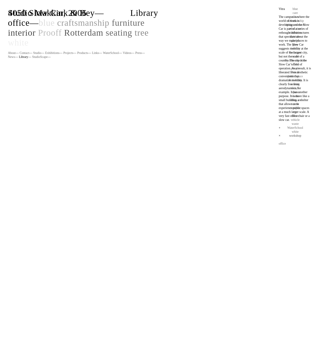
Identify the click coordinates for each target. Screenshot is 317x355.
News (11, 57)
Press (138, 53)
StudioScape (40, 57)
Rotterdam (83, 33)
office (19, 23)
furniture (128, 23)
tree (142, 33)
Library (23, 57)
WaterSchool (111, 53)
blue (47, 23)
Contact (24, 53)
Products (82, 53)
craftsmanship (83, 23)
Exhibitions (52, 53)
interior (22, 33)
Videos (127, 53)
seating (119, 33)
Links (95, 53)
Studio (37, 53)
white (18, 43)
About (12, 53)
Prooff (50, 33)
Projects (68, 53)
